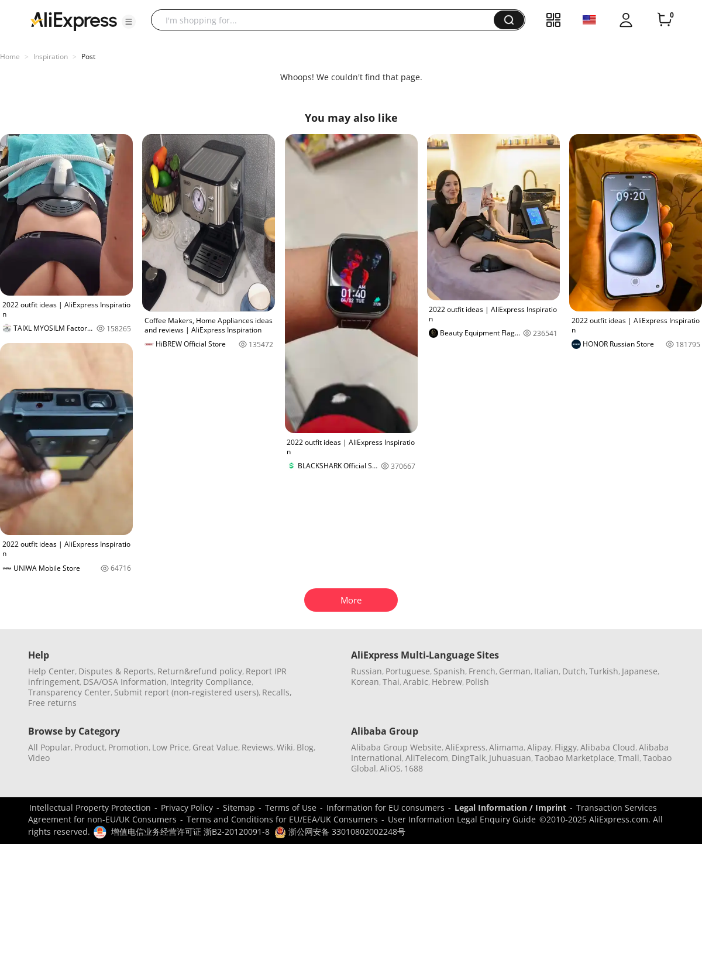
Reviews (257, 747)
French (482, 671)
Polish (477, 681)
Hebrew (447, 681)
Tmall (628, 757)
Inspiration (50, 56)
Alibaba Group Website (396, 747)
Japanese (640, 671)
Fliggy (566, 747)
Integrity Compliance (211, 681)
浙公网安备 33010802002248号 (339, 831)
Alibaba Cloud (607, 747)
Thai (391, 681)
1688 (413, 768)
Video (39, 757)
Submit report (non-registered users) (186, 692)
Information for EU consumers (385, 807)
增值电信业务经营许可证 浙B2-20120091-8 (190, 831)
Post (88, 56)
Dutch (574, 671)
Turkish (603, 671)
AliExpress (465, 747)
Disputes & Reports (116, 671)
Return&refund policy (199, 671)
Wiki (285, 747)
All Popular (49, 747)
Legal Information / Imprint (510, 807)
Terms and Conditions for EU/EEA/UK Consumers (282, 819)
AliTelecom (426, 757)
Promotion (128, 747)
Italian (546, 671)
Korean (365, 681)
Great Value (215, 747)
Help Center (51, 671)
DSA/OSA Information (125, 681)
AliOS (390, 768)
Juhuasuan (510, 757)
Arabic (415, 681)
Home (10, 56)
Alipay (539, 747)
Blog (305, 747)
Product (89, 747)
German (515, 671)
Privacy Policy (187, 807)
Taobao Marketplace (574, 757)
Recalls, (277, 692)
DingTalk (469, 757)
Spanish (449, 671)
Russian (366, 671)
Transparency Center (69, 692)
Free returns (52, 702)
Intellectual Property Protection (90, 807)
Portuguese (408, 671)
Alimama (506, 747)
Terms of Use (290, 807)
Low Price (170, 747)
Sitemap (239, 807)
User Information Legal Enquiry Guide (462, 819)
